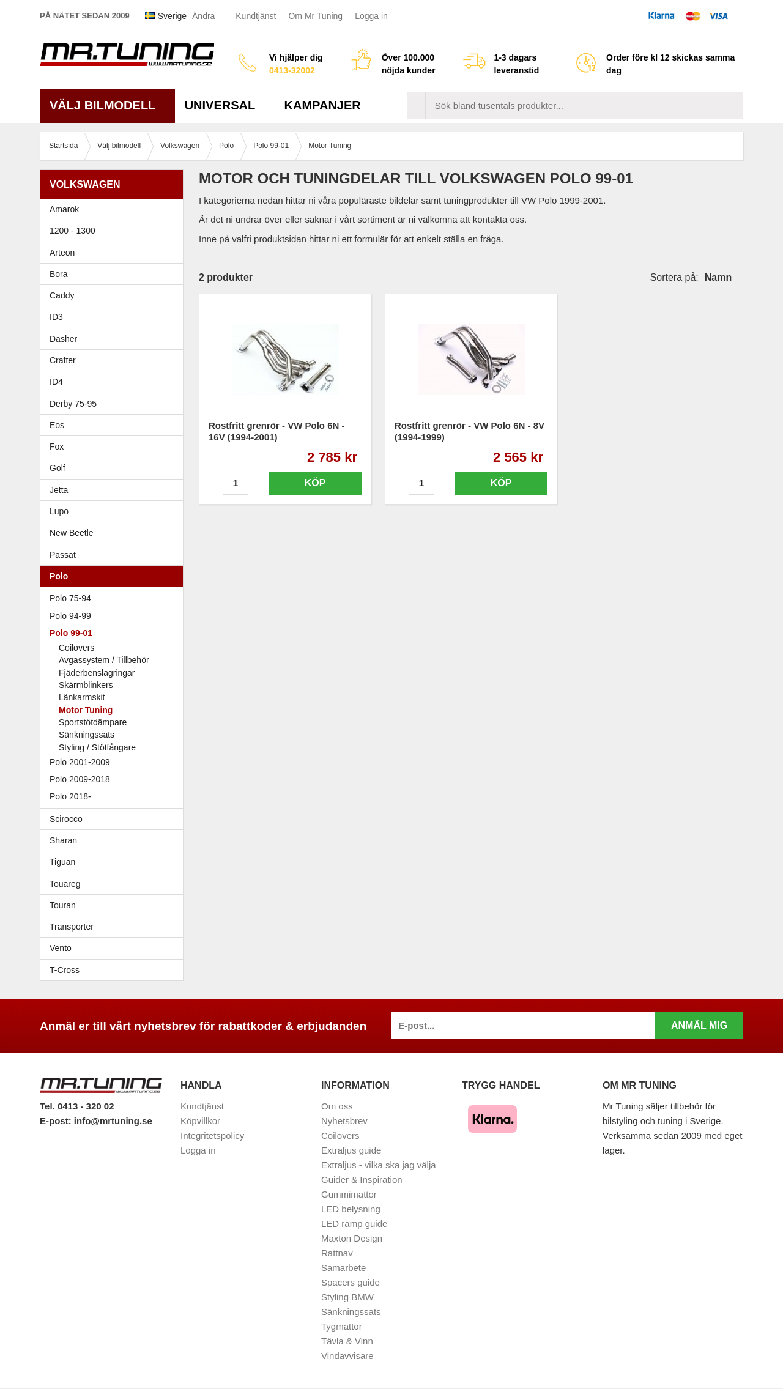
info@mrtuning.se (113, 1121)
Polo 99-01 (115, 633)
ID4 (56, 382)
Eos (115, 425)
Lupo (115, 511)
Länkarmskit (82, 697)
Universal (225, 105)
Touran (115, 905)
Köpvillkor (200, 1121)
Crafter (63, 360)
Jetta (115, 490)
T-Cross (65, 970)
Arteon (62, 252)
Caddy (115, 295)
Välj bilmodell (107, 105)
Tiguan (115, 862)
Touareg (65, 884)
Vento (115, 948)
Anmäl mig (699, 1025)
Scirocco (115, 819)
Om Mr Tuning (315, 16)
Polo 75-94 (115, 598)
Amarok (64, 209)
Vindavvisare (347, 1355)
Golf (115, 468)
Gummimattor (349, 1194)
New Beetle (115, 533)
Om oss (337, 1106)
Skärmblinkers (86, 685)
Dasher (115, 339)
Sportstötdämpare (93, 722)
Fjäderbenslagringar (97, 673)
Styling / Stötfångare (97, 747)
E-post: (57, 1121)
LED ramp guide (354, 1223)
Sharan (115, 840)
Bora (115, 274)
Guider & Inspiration (362, 1179)
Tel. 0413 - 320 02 (77, 1106)
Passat (115, 555)
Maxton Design (351, 1238)
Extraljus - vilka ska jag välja (378, 1165)
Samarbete (343, 1267)
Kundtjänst (256, 16)
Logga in (371, 16)
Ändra (203, 16)
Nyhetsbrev (344, 1121)
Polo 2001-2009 (115, 762)
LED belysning (350, 1209)
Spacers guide (350, 1282)
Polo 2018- (115, 796)
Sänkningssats (86, 734)
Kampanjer (322, 105)
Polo (115, 576)
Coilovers (76, 648)
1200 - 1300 (72, 230)
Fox (115, 446)
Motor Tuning (86, 710)
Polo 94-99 (115, 616)
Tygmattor (341, 1326)
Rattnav (337, 1253)
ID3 (56, 317)
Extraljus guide (351, 1150)
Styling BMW (347, 1297)
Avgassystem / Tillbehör (104, 660)
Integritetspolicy (212, 1135)
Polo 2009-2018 (115, 779)
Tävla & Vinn (347, 1341)
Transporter (115, 927)
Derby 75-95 (115, 404)
